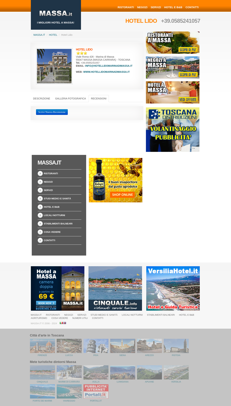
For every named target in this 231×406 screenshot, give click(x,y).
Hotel (53, 34)
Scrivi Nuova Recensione (51, 112)
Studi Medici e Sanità (57, 198)
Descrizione (41, 98)
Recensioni (98, 98)
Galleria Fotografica (70, 98)
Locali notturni (54, 215)
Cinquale (42, 382)
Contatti (192, 7)
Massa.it (39, 34)
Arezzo (149, 355)
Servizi (156, 7)
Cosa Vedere (52, 232)
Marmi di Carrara (69, 382)
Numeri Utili (80, 318)
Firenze (42, 355)
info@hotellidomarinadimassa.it (109, 65)
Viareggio (69, 401)
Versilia (176, 382)
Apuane (149, 382)
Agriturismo (39, 318)
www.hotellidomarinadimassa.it (106, 71)
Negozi (142, 7)
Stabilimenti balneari (58, 223)
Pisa (95, 355)
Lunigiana (123, 382)
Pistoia (176, 355)
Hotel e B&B (173, 7)
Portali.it (96, 401)
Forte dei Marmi (42, 401)
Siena (122, 355)
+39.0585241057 (180, 21)
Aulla (96, 382)
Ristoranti (126, 7)
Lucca (69, 355)
